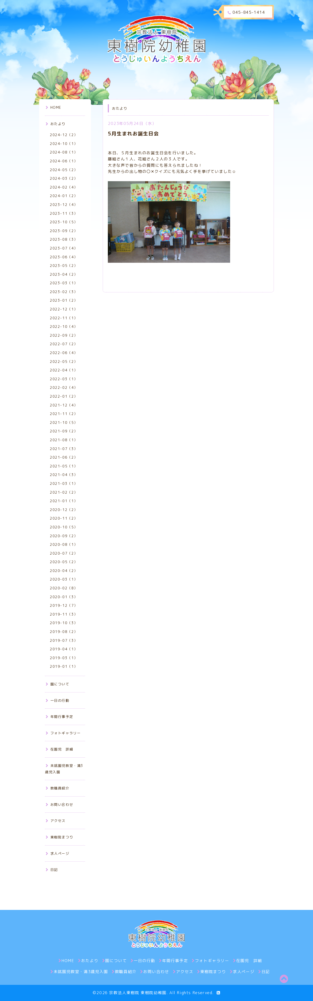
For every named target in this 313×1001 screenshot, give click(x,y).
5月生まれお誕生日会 (133, 133)
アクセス (56, 820)
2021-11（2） (64, 413)
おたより (56, 123)
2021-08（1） (64, 440)
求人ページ (57, 853)
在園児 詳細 (59, 749)
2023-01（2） (64, 300)
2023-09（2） (64, 230)
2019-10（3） (64, 622)
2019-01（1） (64, 666)
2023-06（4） (64, 257)
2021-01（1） (64, 501)
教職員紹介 (57, 788)
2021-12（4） (64, 405)
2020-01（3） (64, 597)
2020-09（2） (64, 536)
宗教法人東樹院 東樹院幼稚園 (137, 992)
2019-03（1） (64, 657)
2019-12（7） (64, 605)
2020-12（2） (64, 509)
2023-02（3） (64, 291)
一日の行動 (57, 700)
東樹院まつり (59, 837)
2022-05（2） (64, 361)
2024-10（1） (64, 143)
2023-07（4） (64, 248)
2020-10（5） (64, 527)
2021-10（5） (64, 422)
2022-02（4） (64, 387)
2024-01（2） (64, 195)
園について (57, 684)
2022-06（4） (64, 352)
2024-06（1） (64, 161)
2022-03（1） (64, 379)
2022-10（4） (64, 326)
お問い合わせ (59, 804)
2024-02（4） (64, 187)
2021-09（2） (64, 431)
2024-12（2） (64, 134)
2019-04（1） (64, 649)
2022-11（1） (64, 318)
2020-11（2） (64, 518)
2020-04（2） (64, 570)
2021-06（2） (64, 457)
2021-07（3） (64, 448)
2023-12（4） (64, 204)
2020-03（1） (64, 579)
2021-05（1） (64, 466)
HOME (53, 107)
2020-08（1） (64, 544)
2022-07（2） (64, 344)
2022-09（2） (64, 335)
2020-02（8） (64, 588)
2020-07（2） (64, 553)
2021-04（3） (64, 474)
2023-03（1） (64, 283)
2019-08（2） (64, 631)
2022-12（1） (64, 309)
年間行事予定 (59, 716)
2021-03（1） (64, 483)
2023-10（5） (64, 222)
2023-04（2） (64, 274)
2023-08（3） (64, 239)
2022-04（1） (64, 370)
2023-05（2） (64, 265)
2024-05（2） (64, 169)
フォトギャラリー (63, 733)
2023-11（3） (64, 213)
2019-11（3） (64, 614)
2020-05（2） (64, 562)
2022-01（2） (64, 396)
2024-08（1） (64, 152)
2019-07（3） (64, 640)
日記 (52, 869)
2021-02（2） (64, 492)
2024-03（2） (64, 178)
